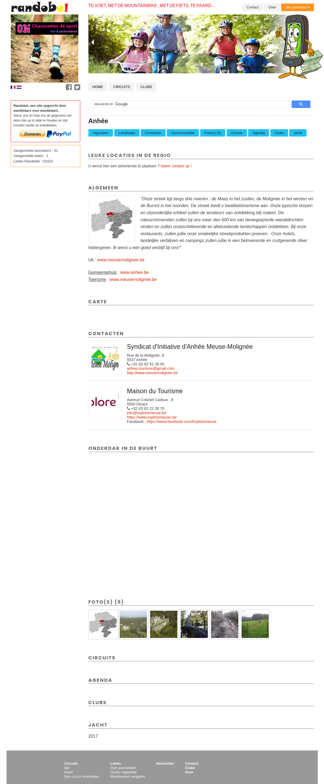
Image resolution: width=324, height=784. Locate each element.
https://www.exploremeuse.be (152, 417)
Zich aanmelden (123, 768)
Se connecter (297, 7)
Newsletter (165, 763)
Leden (115, 763)
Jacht (298, 133)
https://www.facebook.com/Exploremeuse (182, 421)
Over (272, 7)
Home (97, 87)
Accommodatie (183, 133)
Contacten (153, 133)
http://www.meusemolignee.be (152, 373)
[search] (187, 104)
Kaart (68, 772)
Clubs (146, 87)
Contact (252, 7)
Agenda (258, 133)
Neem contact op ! (176, 166)
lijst (67, 768)
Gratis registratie (123, 772)
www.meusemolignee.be (120, 260)
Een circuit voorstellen (82, 776)
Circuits (121, 87)
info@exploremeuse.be (146, 413)
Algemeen (101, 133)
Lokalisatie (127, 133)
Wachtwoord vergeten (127, 776)
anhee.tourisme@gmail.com (151, 368)
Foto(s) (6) (213, 133)
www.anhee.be (134, 272)
